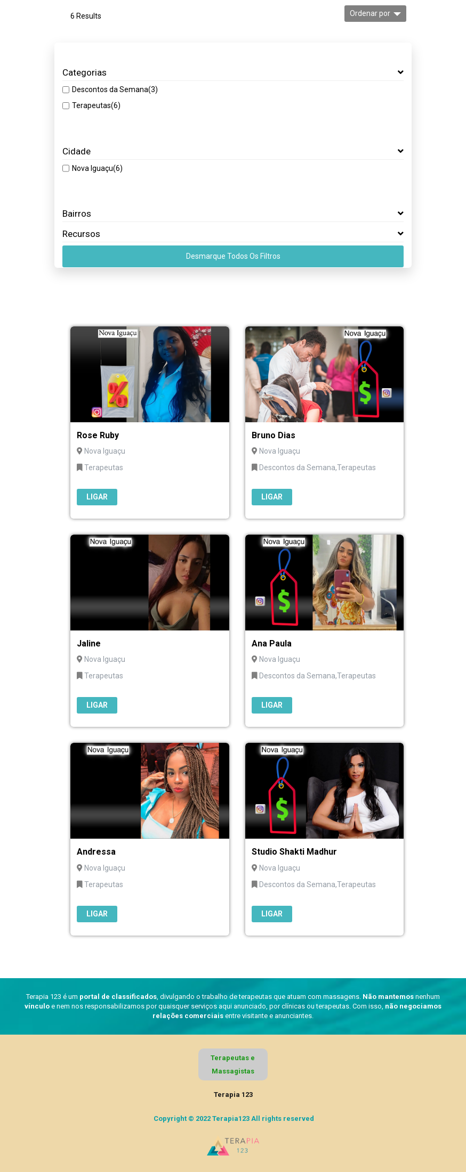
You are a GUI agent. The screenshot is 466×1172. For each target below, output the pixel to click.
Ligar (97, 497)
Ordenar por (370, 13)
